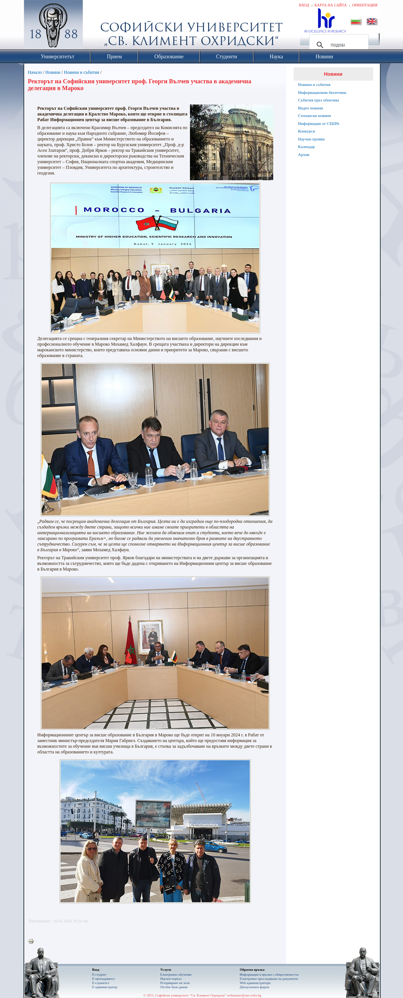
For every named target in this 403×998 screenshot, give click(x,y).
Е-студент (99, 974)
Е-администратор (104, 987)
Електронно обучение (176, 974)
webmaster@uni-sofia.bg (244, 995)
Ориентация (364, 5)
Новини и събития (81, 72)
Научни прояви (311, 139)
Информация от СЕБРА (318, 123)
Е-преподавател (103, 979)
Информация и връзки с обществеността (269, 974)
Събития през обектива (318, 100)
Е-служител (100, 983)
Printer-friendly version (33, 941)
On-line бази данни (174, 987)
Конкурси (306, 131)
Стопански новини (314, 115)
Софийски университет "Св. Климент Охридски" (96, 26)
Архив (304, 154)
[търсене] (338, 45)
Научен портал (171, 979)
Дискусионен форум (254, 987)
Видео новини (310, 108)
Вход (304, 5)
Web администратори (255, 983)
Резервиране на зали (175, 983)
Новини (53, 72)
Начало (35, 72)
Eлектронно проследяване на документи (269, 979)
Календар (306, 146)
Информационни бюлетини (322, 92)
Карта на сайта (330, 5)
